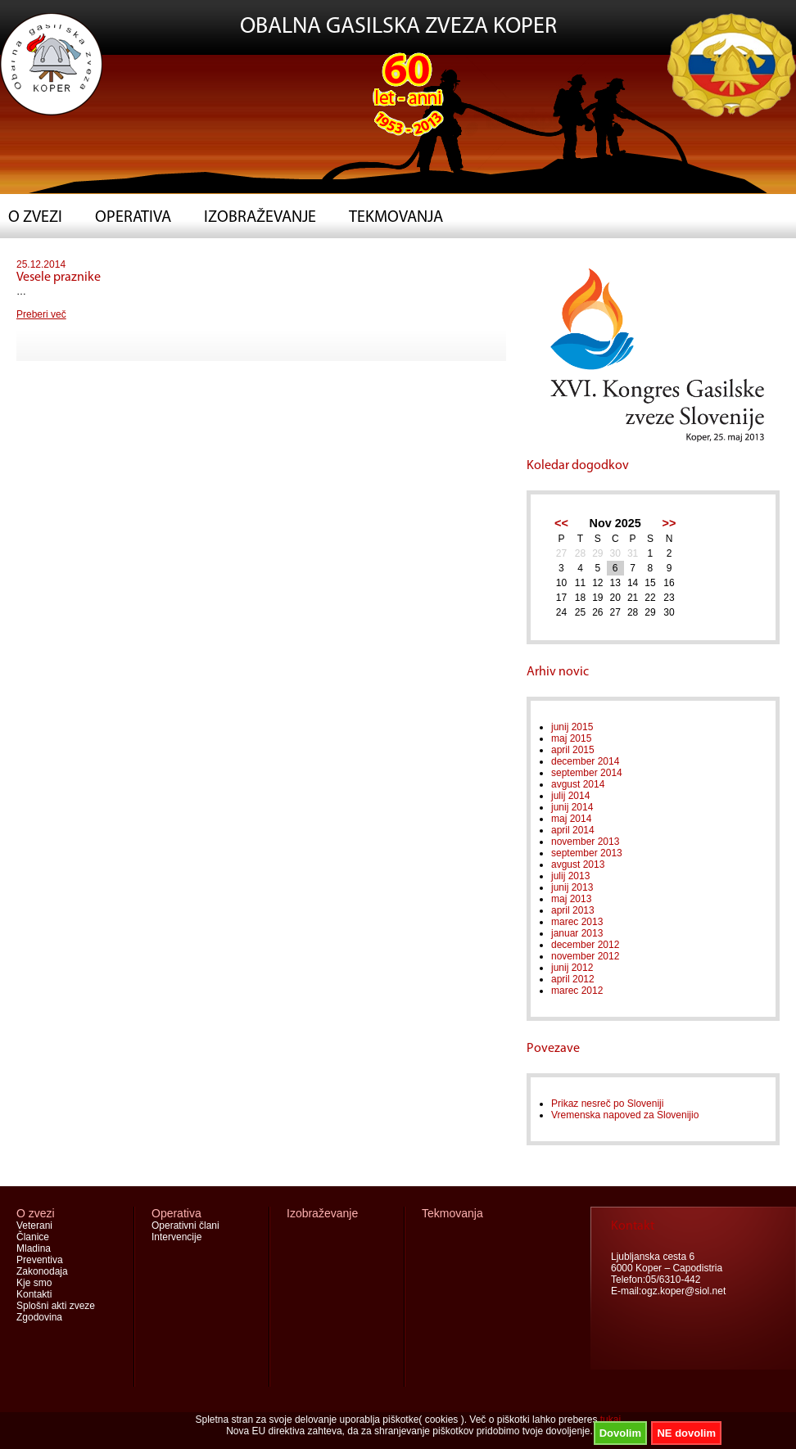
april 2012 (573, 979)
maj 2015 (571, 738)
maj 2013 (571, 899)
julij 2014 (570, 795)
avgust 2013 (577, 864)
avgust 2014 (577, 784)
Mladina (33, 1248)
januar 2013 (577, 933)
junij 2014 (572, 807)
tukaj (610, 1419)
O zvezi (35, 218)
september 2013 (586, 853)
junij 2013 (572, 887)
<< (561, 523)
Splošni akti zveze (55, 1305)
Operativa (133, 218)
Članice (32, 1237)
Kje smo (34, 1283)
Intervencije (176, 1237)
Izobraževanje (260, 218)
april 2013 (573, 910)
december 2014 (585, 761)
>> (669, 523)
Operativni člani (185, 1225)
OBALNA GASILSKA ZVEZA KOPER (398, 27)
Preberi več (41, 314)
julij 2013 (570, 876)
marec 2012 (577, 990)
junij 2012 (572, 967)
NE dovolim (686, 1433)
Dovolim (620, 1433)
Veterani (34, 1225)
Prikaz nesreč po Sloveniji (607, 1103)
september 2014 (586, 773)
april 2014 (573, 830)
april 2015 (573, 750)
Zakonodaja (42, 1271)
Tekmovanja (396, 218)
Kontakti (34, 1294)
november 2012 (585, 956)
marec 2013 (577, 922)
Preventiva (39, 1260)
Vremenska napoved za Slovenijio (625, 1115)
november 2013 (585, 841)
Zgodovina (39, 1317)
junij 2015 (572, 727)
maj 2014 (571, 818)
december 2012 (585, 944)
